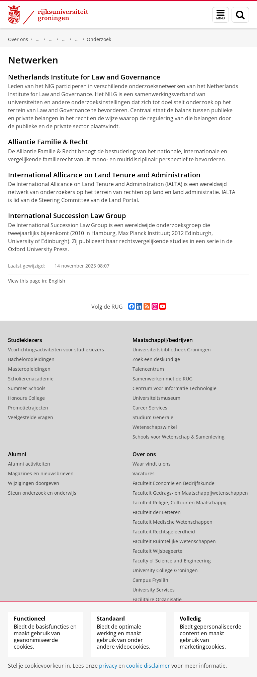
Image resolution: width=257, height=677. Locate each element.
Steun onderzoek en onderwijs (42, 493)
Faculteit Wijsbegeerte (157, 551)
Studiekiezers (25, 340)
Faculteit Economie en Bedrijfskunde (174, 483)
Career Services (150, 407)
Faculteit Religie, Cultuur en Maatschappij (180, 502)
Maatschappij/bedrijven (163, 340)
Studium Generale (153, 417)
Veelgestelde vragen (30, 417)
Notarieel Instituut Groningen (77, 39)
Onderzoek (51, 39)
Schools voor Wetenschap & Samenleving (179, 437)
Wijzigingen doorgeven (33, 483)
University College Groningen (165, 570)
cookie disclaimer (148, 665)
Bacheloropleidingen (31, 359)
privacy (108, 665)
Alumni (17, 454)
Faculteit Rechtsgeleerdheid (37, 39)
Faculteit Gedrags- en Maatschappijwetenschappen (190, 493)
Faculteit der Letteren (157, 512)
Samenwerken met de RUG (162, 378)
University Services (154, 589)
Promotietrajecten (28, 407)
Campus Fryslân (150, 580)
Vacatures (144, 473)
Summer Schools (27, 388)
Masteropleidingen (29, 369)
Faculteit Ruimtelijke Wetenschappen (174, 541)
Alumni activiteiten (29, 464)
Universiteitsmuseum (156, 398)
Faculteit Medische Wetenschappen (172, 522)
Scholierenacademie (31, 378)
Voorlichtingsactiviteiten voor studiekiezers (56, 349)
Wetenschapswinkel (155, 427)
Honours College (26, 398)
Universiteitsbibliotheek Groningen (172, 349)
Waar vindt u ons (152, 464)
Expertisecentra (64, 39)
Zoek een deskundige (156, 359)
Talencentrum (148, 369)
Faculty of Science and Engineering (172, 560)
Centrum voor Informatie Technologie (175, 388)
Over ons (18, 39)
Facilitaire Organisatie (157, 599)
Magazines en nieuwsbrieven (41, 473)
